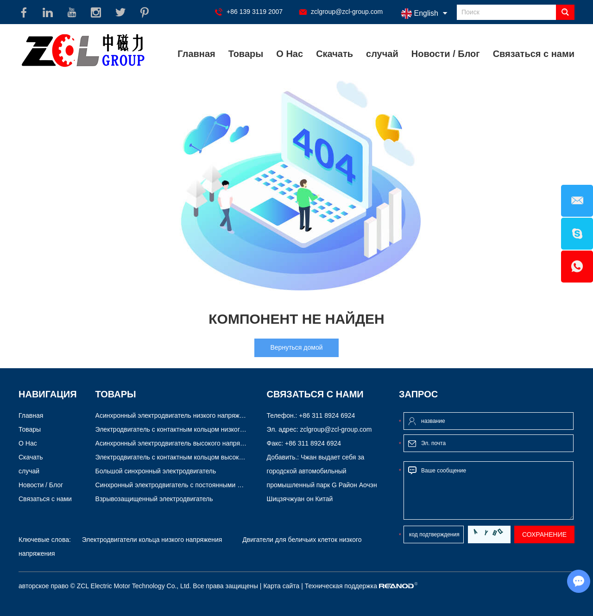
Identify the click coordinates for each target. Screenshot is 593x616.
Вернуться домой (296, 347)
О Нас (289, 54)
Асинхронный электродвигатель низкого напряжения (174, 415)
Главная (196, 54)
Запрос (418, 394)
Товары (246, 54)
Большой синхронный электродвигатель (155, 471)
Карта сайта (281, 586)
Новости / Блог (445, 54)
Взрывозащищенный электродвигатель (154, 499)
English (419, 13)
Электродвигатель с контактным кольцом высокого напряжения (191, 457)
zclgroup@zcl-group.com (347, 11)
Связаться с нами (533, 54)
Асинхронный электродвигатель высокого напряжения (177, 443)
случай (382, 54)
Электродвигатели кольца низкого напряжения (152, 539)
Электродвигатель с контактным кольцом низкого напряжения (188, 429)
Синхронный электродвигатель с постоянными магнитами (182, 485)
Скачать (334, 54)
